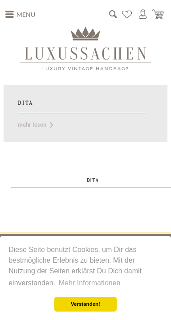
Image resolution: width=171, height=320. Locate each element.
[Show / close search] (113, 14)
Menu (20, 13)
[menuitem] (20, 14)
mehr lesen (35, 124)
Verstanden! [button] (85, 304)
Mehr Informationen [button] (90, 283)
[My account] (143, 14)
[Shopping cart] (158, 14)
